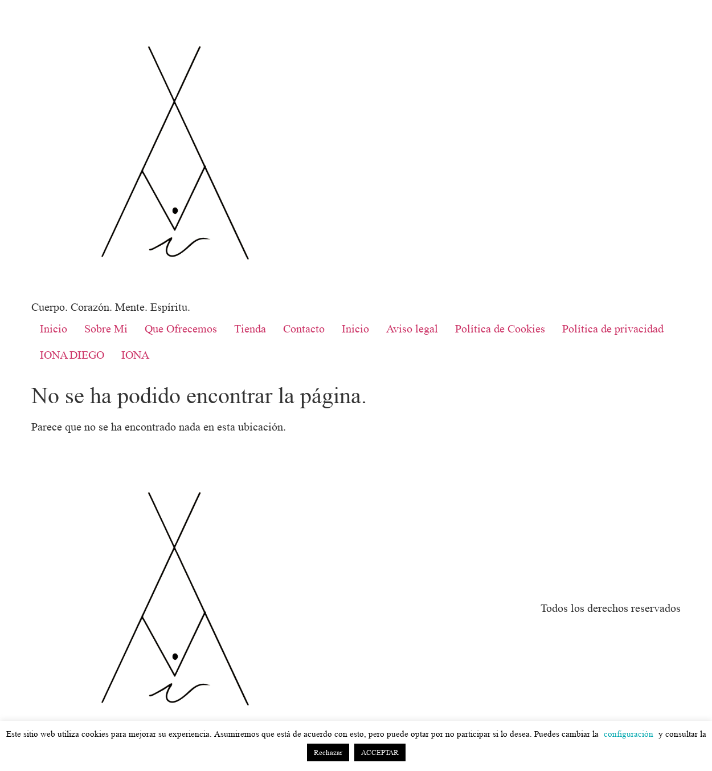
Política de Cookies (500, 329)
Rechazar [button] (328, 752)
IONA (135, 355)
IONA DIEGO (72, 355)
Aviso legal (412, 329)
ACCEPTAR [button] (380, 752)
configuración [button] (628, 734)
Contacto (304, 329)
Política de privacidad (613, 329)
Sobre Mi (106, 329)
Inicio (53, 329)
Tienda (250, 329)
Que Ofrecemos (181, 329)
